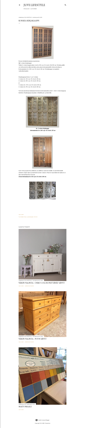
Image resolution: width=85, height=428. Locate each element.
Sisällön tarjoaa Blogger (42, 420)
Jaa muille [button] (21, 214)
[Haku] (65, 4)
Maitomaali (25, 406)
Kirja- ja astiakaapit (28, 216)
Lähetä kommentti (29, 285)
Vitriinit (35, 216)
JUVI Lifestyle (34, 5)
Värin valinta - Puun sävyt (33, 338)
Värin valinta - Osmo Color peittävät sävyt (42, 283)
